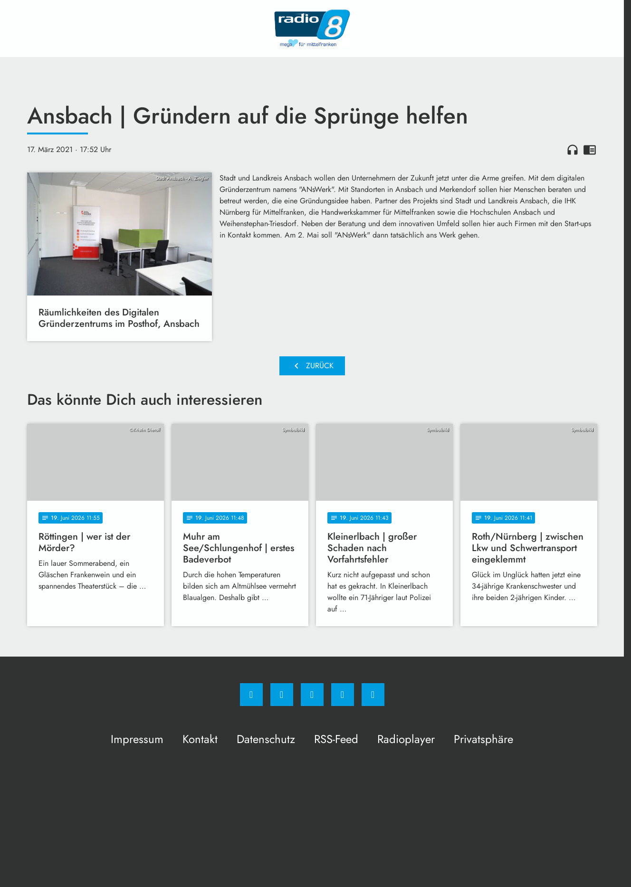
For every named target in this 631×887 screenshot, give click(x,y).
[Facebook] (251, 694)
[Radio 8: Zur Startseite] (312, 29)
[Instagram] (281, 694)
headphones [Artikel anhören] (572, 149)
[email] (373, 694)
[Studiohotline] (342, 694)
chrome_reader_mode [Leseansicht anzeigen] (589, 149)
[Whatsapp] (312, 694)
